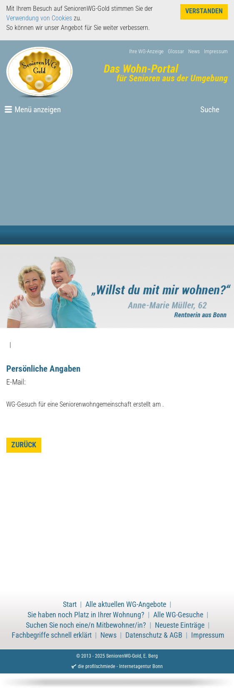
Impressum (216, 51)
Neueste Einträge (179, 625)
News (194, 51)
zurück (23, 445)
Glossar (176, 51)
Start (70, 604)
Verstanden (204, 11)
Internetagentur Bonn (141, 666)
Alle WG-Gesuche (178, 615)
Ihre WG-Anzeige (146, 51)
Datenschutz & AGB (153, 635)
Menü (38, 109)
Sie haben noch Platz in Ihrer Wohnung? (85, 615)
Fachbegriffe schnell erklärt (52, 635)
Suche (209, 109)
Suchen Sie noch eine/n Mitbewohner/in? (86, 625)
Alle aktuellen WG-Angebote (125, 604)
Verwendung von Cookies (39, 18)
